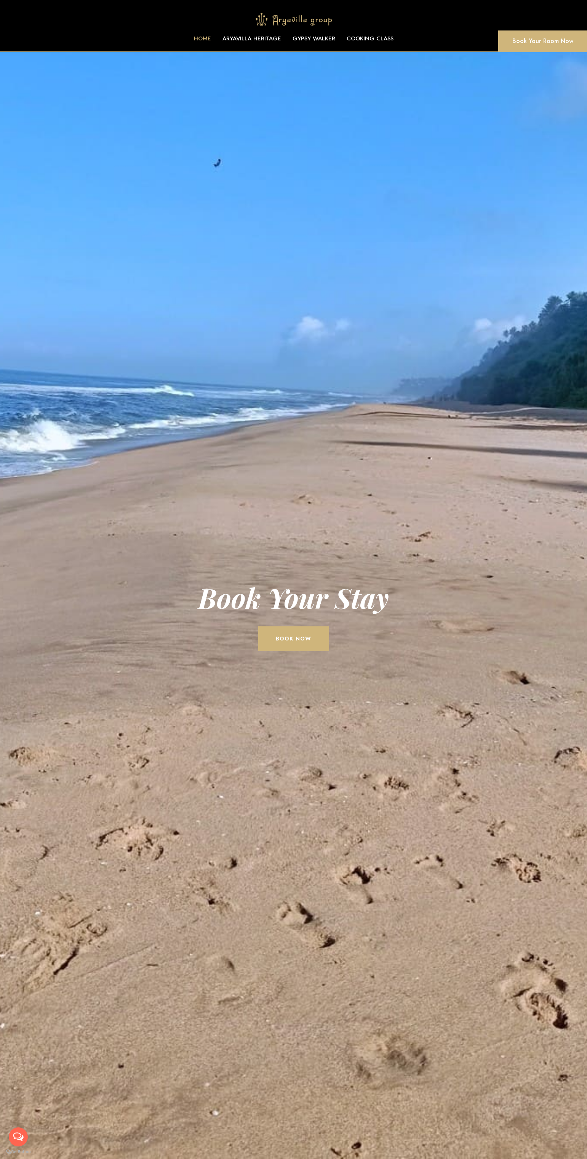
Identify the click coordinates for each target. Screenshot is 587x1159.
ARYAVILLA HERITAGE (251, 38)
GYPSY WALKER (314, 38)
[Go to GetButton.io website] (18, 1151)
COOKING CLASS (370, 38)
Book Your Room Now (542, 41)
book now (293, 638)
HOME (202, 38)
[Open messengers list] (18, 1136)
